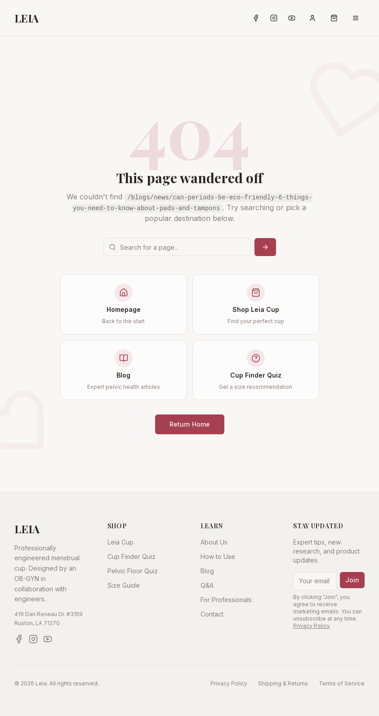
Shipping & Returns (283, 683)
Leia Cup (120, 542)
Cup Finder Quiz (131, 556)
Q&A (207, 585)
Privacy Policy (311, 625)
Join (352, 580)
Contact (212, 614)
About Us (214, 542)
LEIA (26, 18)
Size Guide (123, 585)
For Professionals (226, 599)
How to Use (218, 556)
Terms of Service (342, 683)
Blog (207, 571)
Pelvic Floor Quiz (132, 571)
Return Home (189, 424)
